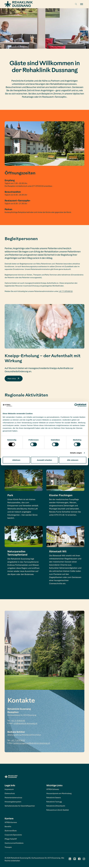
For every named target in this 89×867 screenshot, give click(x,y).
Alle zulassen (72, 460)
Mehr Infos (14, 378)
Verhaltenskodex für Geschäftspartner (20, 806)
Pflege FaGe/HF (11, 839)
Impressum (9, 789)
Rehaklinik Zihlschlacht (55, 806)
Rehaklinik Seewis (53, 797)
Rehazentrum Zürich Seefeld (57, 810)
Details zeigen (76, 453)
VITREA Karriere (11, 822)
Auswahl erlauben (44, 460)
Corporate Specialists (13, 835)
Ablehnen (16, 460)
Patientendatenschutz (13, 797)
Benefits (8, 826)
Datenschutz (10, 793)
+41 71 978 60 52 (66, 291)
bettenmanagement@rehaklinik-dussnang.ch (31, 743)
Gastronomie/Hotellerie (14, 843)
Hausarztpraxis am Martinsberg (59, 793)
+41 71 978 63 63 (18, 720)
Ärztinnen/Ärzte (11, 830)
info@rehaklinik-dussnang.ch (25, 723)
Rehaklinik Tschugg (54, 801)
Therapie (8, 847)
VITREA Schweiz (52, 789)
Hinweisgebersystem (13, 801)
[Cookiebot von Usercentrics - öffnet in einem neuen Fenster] (76, 405)
